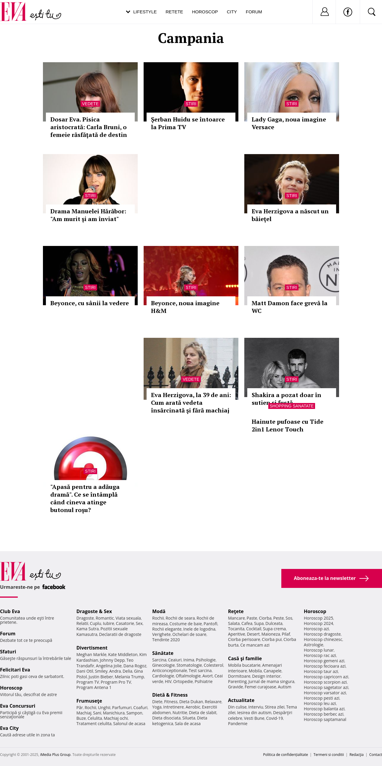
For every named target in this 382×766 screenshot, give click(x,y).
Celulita (95, 718)
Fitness (171, 701)
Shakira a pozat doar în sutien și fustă (286, 399)
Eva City (9, 728)
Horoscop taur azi (321, 671)
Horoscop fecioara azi (325, 666)
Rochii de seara (180, 618)
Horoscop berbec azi (324, 714)
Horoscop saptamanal (325, 719)
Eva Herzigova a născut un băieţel (290, 215)
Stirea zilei (274, 707)
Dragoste (85, 618)
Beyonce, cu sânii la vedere (89, 303)
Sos (288, 618)
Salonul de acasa (129, 723)
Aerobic (193, 707)
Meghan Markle (91, 654)
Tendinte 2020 (166, 639)
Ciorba (265, 618)
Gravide (235, 687)
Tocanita (236, 628)
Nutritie (179, 712)
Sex (139, 623)
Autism (284, 687)
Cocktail (253, 628)
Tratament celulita (94, 723)
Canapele (273, 671)
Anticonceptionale (169, 670)
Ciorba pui (272, 639)
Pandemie (238, 723)
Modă (159, 611)
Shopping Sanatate (292, 406)
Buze (81, 718)
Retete (174, 11)
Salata (234, 623)
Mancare (236, 618)
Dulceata (273, 623)
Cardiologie (163, 676)
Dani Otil (84, 671)
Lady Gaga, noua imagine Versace (289, 123)
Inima (188, 660)
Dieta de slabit (202, 712)
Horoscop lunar (319, 650)
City (232, 11)
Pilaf (286, 634)
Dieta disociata (166, 718)
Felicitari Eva (15, 669)
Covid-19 (274, 718)
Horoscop (205, 11)
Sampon (134, 713)
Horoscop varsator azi (325, 692)
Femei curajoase (260, 687)
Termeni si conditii (329, 754)
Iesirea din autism (254, 712)
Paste (252, 618)
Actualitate (241, 700)
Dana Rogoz (135, 666)
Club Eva (10, 611)
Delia (127, 671)
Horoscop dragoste (322, 634)
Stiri (191, 103)
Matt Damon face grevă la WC (290, 307)
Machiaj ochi (116, 718)
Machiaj (84, 713)
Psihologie (206, 660)
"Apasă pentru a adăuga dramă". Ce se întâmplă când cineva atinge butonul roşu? (85, 498)
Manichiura (114, 713)
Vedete (90, 103)
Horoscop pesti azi (321, 698)
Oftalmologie (188, 676)
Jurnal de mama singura (271, 681)
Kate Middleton (123, 654)
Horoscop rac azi (320, 655)
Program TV (87, 682)
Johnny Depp (112, 660)
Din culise (237, 707)
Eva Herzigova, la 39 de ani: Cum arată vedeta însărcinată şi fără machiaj (191, 402)
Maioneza (270, 634)
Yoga (157, 707)
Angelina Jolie (109, 666)
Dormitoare (239, 676)
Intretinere (173, 707)
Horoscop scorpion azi (325, 682)
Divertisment (91, 648)
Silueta (188, 718)
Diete (157, 701)
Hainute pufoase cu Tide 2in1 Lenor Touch (287, 425)
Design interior (266, 676)
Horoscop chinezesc (323, 639)
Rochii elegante (167, 629)
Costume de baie (185, 623)
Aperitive (236, 634)
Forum (254, 11)
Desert (253, 634)
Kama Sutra (87, 628)
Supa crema (274, 628)
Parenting (237, 681)
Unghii (104, 707)
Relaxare (213, 701)
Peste (278, 618)
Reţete (236, 611)
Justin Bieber (101, 676)
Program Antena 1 (94, 687)
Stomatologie (189, 665)
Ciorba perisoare (244, 639)
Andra (115, 671)
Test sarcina (200, 670)
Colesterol (213, 665)
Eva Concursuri (17, 706)
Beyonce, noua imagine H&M (185, 307)
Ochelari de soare (189, 634)
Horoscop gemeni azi (324, 660)
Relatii (82, 623)
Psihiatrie (204, 681)
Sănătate (163, 653)
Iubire (108, 623)
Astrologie (313, 644)
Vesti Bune (254, 718)
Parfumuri (122, 707)
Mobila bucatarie (244, 665)
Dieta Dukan (191, 701)
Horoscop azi (316, 628)
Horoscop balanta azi (324, 708)
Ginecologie (163, 665)
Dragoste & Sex (94, 611)
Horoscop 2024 (318, 623)
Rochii (90, 707)
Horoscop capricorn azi (326, 676)
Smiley (101, 671)
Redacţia (356, 754)
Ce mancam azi (254, 645)
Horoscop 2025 (318, 618)
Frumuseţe (89, 701)
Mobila (255, 671)
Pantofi (210, 623)
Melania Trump (129, 676)
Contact (375, 754)
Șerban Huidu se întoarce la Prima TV (188, 123)
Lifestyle (145, 11)
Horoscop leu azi (320, 703)
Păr (79, 707)
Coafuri (140, 707)
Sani (97, 713)
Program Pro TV (116, 682)
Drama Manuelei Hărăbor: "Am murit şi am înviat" (88, 215)
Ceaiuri (175, 660)
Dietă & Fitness (170, 695)
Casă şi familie (245, 658)
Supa (259, 623)
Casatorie (125, 623)
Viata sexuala (128, 618)
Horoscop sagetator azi (326, 687)
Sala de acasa (187, 723)
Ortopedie (183, 681)
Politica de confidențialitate (285, 754)
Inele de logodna (199, 629)
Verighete (161, 634)
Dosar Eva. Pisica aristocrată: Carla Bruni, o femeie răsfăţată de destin (88, 127)
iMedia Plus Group (55, 754)
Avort (207, 676)
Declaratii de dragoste (120, 634)
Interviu (255, 707)
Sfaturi (8, 651)
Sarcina (159, 660)
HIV (168, 681)
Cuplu (95, 623)
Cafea (246, 623)
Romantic (105, 618)
